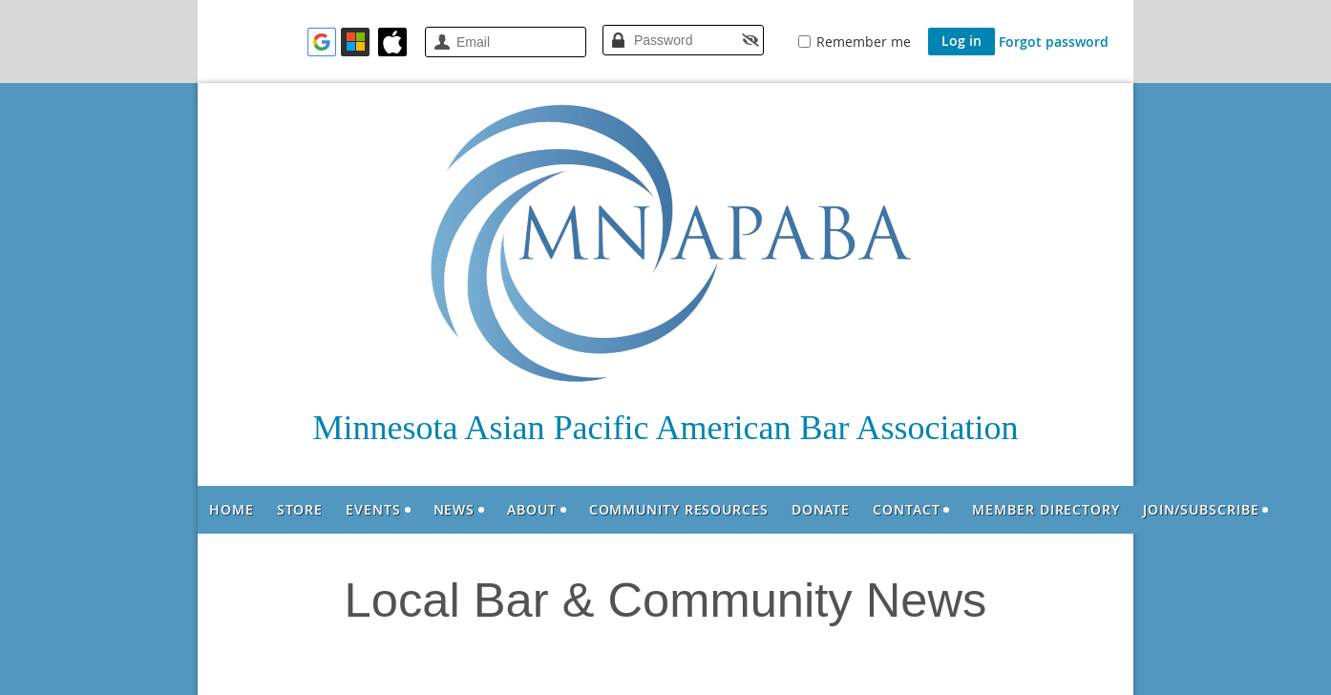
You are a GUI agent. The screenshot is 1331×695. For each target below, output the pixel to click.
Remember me (863, 41)
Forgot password (1054, 41)
